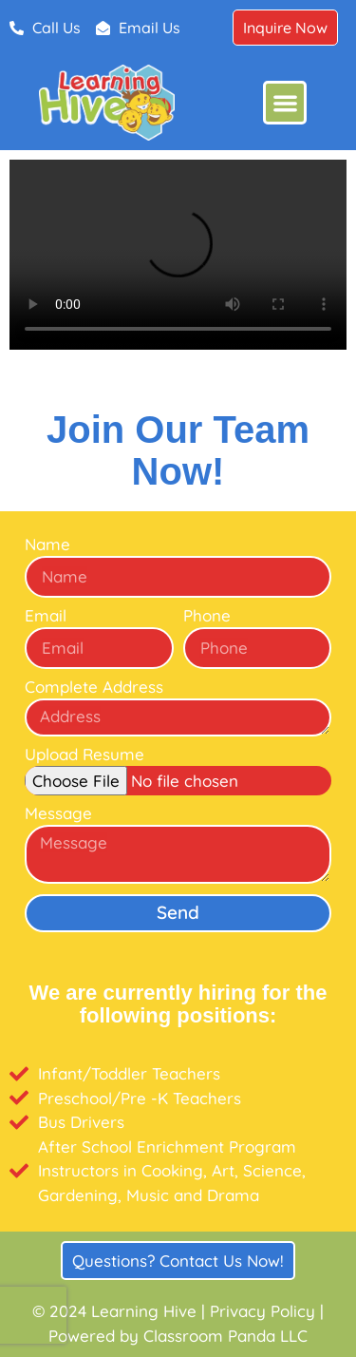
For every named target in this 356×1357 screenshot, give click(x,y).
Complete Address (94, 687)
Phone (207, 616)
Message (58, 814)
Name (47, 545)
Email (45, 616)
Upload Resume (84, 755)
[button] (285, 103)
